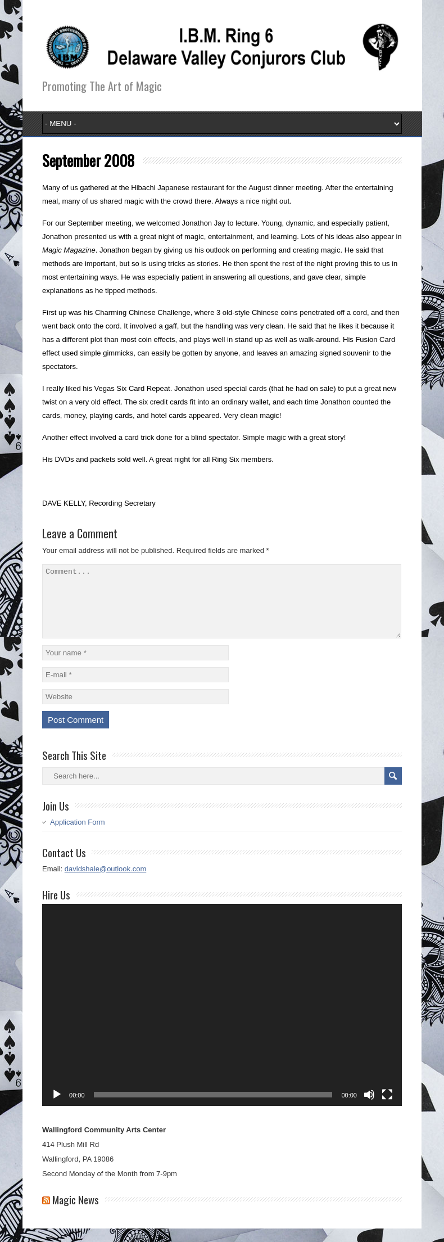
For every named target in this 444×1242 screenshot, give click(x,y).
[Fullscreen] (387, 1108)
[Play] (56, 1108)
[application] (222, 1018)
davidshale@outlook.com (105, 882)
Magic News (75, 1213)
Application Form (77, 835)
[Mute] (369, 1108)
